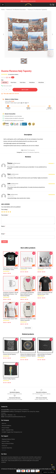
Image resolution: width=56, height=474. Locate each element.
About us (4, 423)
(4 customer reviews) (13, 74)
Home (3, 9)
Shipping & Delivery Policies (8, 439)
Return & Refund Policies (8, 443)
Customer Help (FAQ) (7, 447)
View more (28, 328)
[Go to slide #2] (32, 61)
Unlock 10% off (53, 467)
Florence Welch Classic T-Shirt (10, 318)
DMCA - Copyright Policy (7, 430)
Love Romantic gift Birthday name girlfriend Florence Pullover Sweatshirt (27, 294)
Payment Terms (5, 441)
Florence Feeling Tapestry (9, 378)
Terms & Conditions (6, 425)
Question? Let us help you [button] (48, 472)
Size (2, 80)
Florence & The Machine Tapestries (37, 9)
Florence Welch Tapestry (26, 268)
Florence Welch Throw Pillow (44, 268)
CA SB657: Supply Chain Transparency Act (12, 432)
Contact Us (4, 445)
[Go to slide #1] (24, 61)
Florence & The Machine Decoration (16, 9)
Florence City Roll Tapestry (9, 354)
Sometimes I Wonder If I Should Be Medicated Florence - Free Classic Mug (10, 294)
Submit (4, 241)
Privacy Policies (5, 427)
